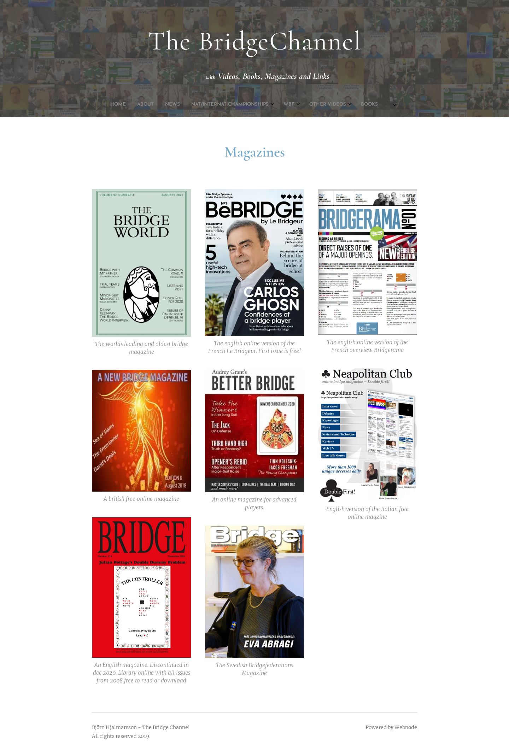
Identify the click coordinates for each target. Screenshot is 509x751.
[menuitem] (201, 104)
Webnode (405, 727)
